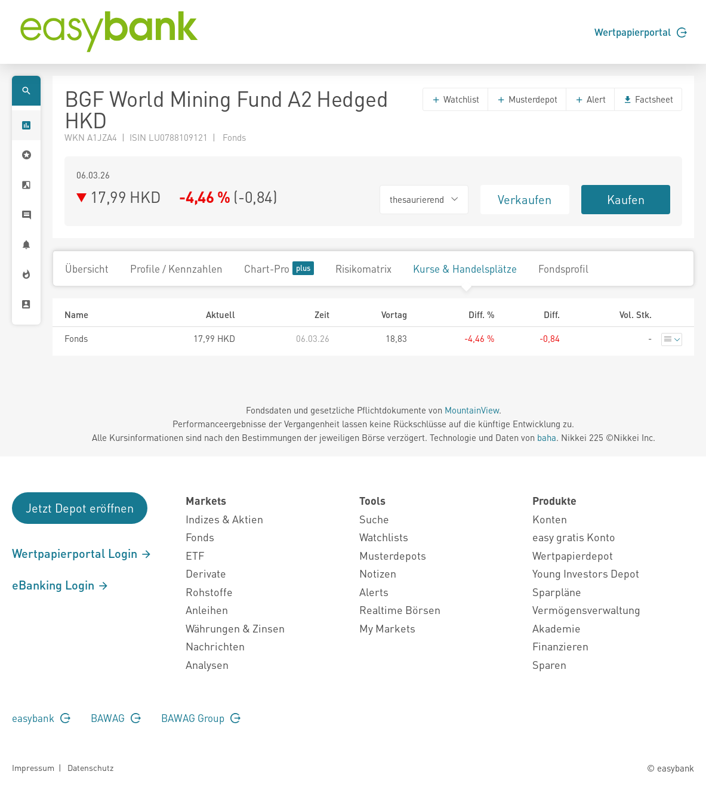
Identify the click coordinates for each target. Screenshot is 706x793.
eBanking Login (60, 585)
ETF (195, 555)
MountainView (472, 410)
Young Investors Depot (585, 573)
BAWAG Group (201, 717)
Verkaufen (524, 199)
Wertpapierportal (640, 31)
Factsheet (648, 99)
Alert (590, 99)
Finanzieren (560, 646)
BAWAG (116, 717)
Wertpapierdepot (572, 555)
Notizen (377, 573)
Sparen (549, 664)
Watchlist (455, 99)
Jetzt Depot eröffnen (80, 508)
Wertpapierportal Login (82, 553)
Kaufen (626, 199)
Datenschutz (90, 767)
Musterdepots (392, 555)
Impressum (33, 767)
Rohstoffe (209, 591)
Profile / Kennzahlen (176, 268)
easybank (41, 717)
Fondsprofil (563, 268)
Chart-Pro (279, 268)
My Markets (387, 628)
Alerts (374, 591)
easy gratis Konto (573, 537)
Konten (549, 519)
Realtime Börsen (399, 609)
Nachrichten (215, 646)
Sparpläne (556, 591)
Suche (374, 519)
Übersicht (87, 268)
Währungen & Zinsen (235, 628)
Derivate (206, 573)
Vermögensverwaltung (586, 609)
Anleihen (207, 609)
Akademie (556, 628)
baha (546, 437)
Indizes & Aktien (224, 519)
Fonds (200, 537)
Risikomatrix (363, 268)
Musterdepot (527, 99)
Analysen (207, 664)
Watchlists (383, 537)
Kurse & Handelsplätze (465, 268)
